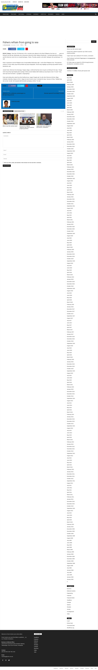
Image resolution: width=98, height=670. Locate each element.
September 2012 (71, 453)
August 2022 (70, 180)
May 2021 (69, 215)
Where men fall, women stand (10, 126)
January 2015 (70, 389)
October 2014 (70, 396)
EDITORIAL (21, 14)
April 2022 (69, 190)
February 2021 (70, 222)
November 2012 (71, 448)
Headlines (69, 600)
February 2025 (70, 112)
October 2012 (70, 451)
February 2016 (70, 359)
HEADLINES (6, 14)
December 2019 (71, 254)
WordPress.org (70, 627)
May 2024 (69, 132)
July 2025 (69, 100)
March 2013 (70, 439)
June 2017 (69, 322)
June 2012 (69, 460)
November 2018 (71, 283)
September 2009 (71, 535)
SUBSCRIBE (26, 1)
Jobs (35, 652)
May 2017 (69, 325)
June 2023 (69, 158)
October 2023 (70, 148)
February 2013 (70, 442)
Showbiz (69, 607)
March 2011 (70, 494)
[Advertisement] (49, 27)
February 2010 (70, 524)
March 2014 (70, 412)
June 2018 (69, 295)
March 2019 (70, 274)
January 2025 (70, 114)
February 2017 (70, 332)
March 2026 (70, 82)
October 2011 (70, 478)
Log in (68, 621)
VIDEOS (57, 14)
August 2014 (70, 400)
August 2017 (70, 318)
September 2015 (71, 371)
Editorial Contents (71, 591)
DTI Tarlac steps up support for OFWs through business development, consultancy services (80, 63)
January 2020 (70, 251)
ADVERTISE (20, 1)
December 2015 (71, 364)
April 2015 (69, 382)
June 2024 (69, 130)
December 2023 (71, 144)
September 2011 (71, 480)
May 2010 (69, 517)
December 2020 (71, 226)
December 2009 (71, 529)
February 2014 (70, 414)
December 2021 (71, 199)
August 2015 (70, 373)
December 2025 (71, 89)
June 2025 (69, 103)
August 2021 (70, 208)
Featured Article (70, 597)
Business (69, 588)
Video (68, 613)
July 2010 (69, 513)
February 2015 (70, 387)
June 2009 (69, 542)
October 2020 (70, 231)
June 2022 (69, 185)
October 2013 (70, 423)
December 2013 (71, 419)
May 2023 (69, 160)
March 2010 (70, 522)
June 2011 (69, 487)
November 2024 (71, 119)
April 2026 (69, 80)
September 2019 (71, 261)
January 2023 (70, 169)
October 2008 (70, 561)
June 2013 (69, 432)
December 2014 (71, 391)
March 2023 (70, 164)
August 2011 (70, 483)
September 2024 (71, 123)
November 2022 (71, 174)
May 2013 (69, 435)
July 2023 (69, 155)
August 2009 (70, 538)
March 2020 (70, 247)
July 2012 (69, 458)
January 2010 (70, 526)
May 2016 (69, 352)
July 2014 (69, 403)
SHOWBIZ (35, 14)
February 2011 (70, 497)
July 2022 (69, 183)
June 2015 (69, 377)
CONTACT (15, 1)
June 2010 (69, 515)
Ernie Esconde (7, 45)
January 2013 (70, 444)
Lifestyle (69, 602)
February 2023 (70, 167)
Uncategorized (70, 611)
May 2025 (69, 105)
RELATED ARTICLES (8, 111)
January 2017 (70, 334)
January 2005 (70, 577)
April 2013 (69, 437)
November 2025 (71, 91)
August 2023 (70, 153)
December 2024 (71, 116)
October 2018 (70, 286)
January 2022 (70, 196)
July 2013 (69, 430)
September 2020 (71, 233)
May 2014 (69, 407)
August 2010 (70, 510)
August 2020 (70, 235)
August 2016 (70, 345)
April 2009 (69, 547)
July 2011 (69, 485)
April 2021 (69, 217)
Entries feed (70, 623)
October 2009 (70, 533)
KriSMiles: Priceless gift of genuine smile (81, 70)
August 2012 (70, 455)
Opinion (69, 604)
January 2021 (70, 224)
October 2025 (70, 93)
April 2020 (69, 245)
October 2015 (70, 368)
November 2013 (71, 421)
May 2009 (69, 545)
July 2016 (69, 348)
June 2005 (69, 574)
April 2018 (69, 300)
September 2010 (71, 508)
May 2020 (69, 242)
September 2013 (71, 426)
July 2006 (69, 568)
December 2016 (71, 336)
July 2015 (69, 375)
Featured (69, 595)
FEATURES (13, 14)
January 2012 (70, 471)
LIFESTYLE (43, 14)
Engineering (70, 593)
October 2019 (70, 258)
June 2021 (69, 212)
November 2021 (71, 201)
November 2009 (71, 531)
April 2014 (69, 409)
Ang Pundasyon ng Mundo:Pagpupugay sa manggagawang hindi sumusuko (81, 59)
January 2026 (70, 87)
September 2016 (71, 343)
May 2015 (69, 380)
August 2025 (70, 98)
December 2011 (71, 474)
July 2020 (69, 238)
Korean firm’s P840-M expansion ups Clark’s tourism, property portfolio (27, 127)
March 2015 (70, 384)
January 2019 (70, 279)
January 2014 (70, 416)
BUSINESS (50, 14)
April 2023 (69, 162)
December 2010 (71, 501)
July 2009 (69, 540)
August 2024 (70, 125)
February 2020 (70, 249)
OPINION (28, 14)
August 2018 (70, 290)
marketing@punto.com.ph (7, 656)
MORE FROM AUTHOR (19, 111)
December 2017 (71, 309)
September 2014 (71, 398)
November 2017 (71, 311)
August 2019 (70, 263)
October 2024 (70, 121)
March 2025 (70, 109)
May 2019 (69, 270)
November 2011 (71, 476)
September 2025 (71, 96)
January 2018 (70, 306)
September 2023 (71, 151)
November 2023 (71, 146)
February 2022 (70, 194)
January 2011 (70, 499)
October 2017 (70, 313)
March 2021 (70, 219)
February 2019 (70, 277)
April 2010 (69, 519)
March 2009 (70, 549)
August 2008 (70, 565)
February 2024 (70, 139)
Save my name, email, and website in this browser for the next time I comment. (22, 162)
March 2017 (70, 329)
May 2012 (69, 462)
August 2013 (70, 428)
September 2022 (71, 178)
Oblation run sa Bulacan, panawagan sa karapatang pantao (14, 94)
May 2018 (69, 297)
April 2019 (69, 272)
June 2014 (69, 405)
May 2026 (69, 77)
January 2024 (70, 141)
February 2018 (70, 304)
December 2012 (71, 446)
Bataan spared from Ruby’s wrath (54, 93)
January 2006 (70, 570)
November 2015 (71, 366)
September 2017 (71, 316)
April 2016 (69, 355)
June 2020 (69, 240)
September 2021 (71, 206)
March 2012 (70, 467)
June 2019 (69, 267)
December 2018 (71, 281)
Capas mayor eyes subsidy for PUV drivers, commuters (43, 126)
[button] (95, 14)
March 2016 (70, 357)
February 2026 (70, 84)
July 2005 (69, 572)
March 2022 (70, 192)
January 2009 (70, 554)
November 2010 (71, 503)
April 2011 (69, 492)
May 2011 (69, 490)
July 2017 (69, 320)
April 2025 (69, 107)
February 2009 (70, 551)
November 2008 (71, 558)
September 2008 (71, 563)
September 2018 (71, 288)
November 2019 (71, 256)
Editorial (36, 641)
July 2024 (69, 128)
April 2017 (69, 327)
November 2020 (71, 229)
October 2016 (70, 341)
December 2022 (71, 171)
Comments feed (70, 625)
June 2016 (69, 350)
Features (36, 639)
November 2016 (71, 338)
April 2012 (69, 464)
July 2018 (69, 293)
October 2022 (70, 176)
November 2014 (71, 393)
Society (68, 609)
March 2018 (70, 302)
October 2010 (70, 506)
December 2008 (71, 556)
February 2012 (70, 469)
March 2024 (70, 137)
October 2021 (70, 203)
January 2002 (70, 579)
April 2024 (69, 135)
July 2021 (69, 210)
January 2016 (70, 361)
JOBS (63, 14)
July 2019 (69, 265)
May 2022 (69, 187)
